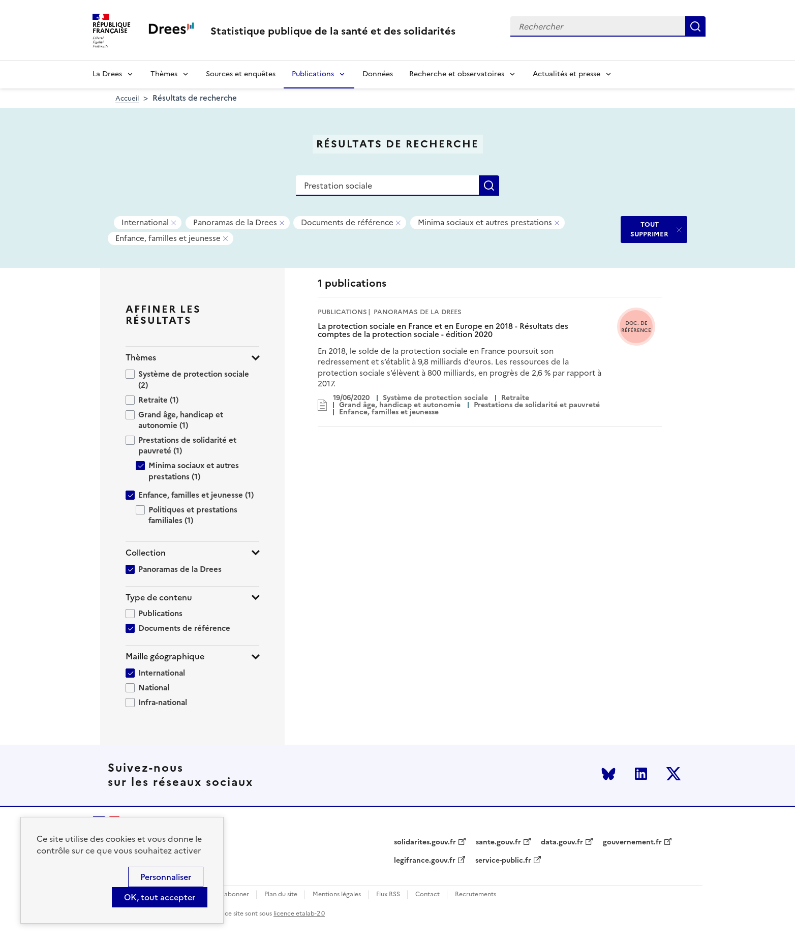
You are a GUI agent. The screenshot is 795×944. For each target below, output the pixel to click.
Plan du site (280, 894)
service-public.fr (503, 861)
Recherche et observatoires (456, 74)
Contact (427, 894)
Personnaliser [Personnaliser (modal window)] (165, 877)
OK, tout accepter (159, 897)
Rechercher (695, 26)
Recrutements (475, 894)
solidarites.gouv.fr (425, 842)
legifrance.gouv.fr (424, 861)
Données (377, 74)
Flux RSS (388, 894)
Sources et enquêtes (241, 74)
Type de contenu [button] (159, 597)
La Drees (107, 74)
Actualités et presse (566, 74)
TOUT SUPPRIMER (649, 229)
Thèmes (163, 74)
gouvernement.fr (632, 842)
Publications (313, 74)
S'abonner (234, 894)
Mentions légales (337, 894)
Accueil (127, 98)
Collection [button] (146, 553)
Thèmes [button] (141, 357)
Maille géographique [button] (165, 656)
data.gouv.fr (562, 842)
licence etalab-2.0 (299, 913)
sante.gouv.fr (498, 842)
